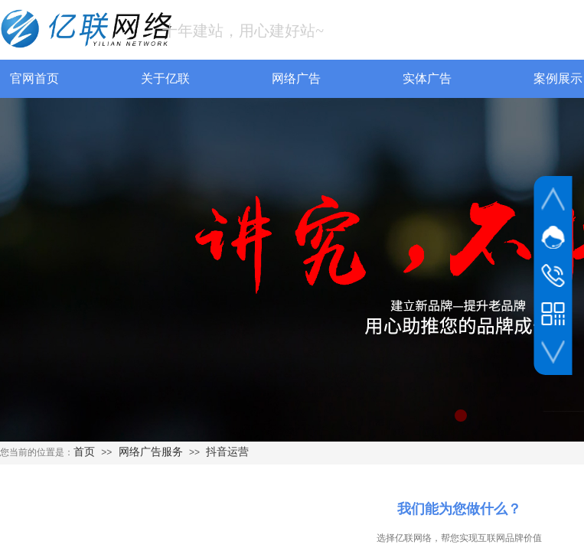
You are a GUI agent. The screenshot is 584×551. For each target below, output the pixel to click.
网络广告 (260, 78)
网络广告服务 (151, 451)
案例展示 (522, 78)
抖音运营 (227, 451)
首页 (84, 451)
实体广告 (391, 78)
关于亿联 (129, 78)
